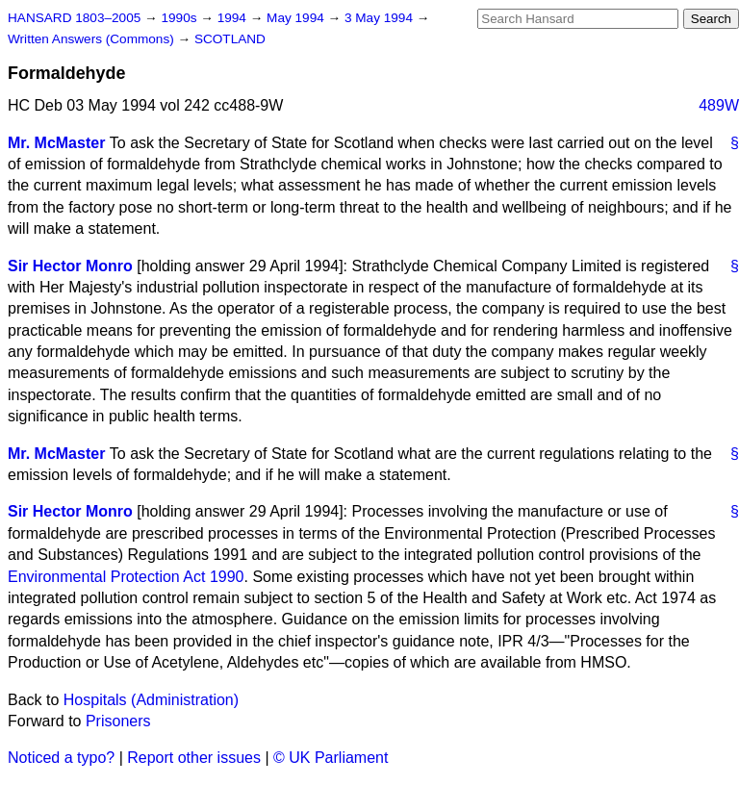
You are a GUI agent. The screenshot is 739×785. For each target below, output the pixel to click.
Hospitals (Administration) (151, 700)
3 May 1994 (380, 18)
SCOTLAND (230, 39)
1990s (180, 18)
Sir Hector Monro (70, 266)
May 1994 (297, 18)
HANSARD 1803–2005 (74, 18)
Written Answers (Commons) (93, 39)
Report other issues (194, 757)
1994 (233, 18)
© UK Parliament (330, 757)
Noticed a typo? (61, 757)
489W (719, 105)
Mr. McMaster (56, 143)
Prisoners (118, 721)
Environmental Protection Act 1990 (125, 577)
